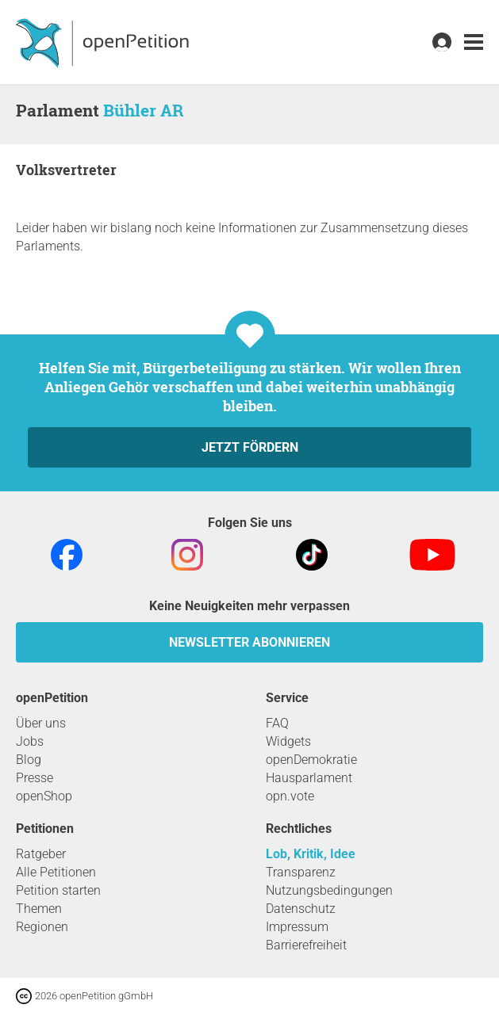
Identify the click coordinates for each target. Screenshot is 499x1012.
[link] (473, 42)
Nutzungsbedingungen (329, 890)
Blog (28, 759)
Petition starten (58, 890)
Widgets (288, 741)
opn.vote (290, 796)
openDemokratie (311, 759)
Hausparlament (309, 777)
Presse (34, 777)
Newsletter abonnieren (249, 642)
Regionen (42, 926)
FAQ (277, 723)
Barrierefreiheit (306, 945)
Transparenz (301, 872)
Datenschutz (301, 908)
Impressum (297, 926)
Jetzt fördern (250, 447)
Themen (39, 908)
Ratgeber (41, 853)
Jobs (30, 741)
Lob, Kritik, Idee (310, 853)
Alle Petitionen (56, 872)
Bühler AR (143, 110)
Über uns (41, 723)
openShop (44, 796)
